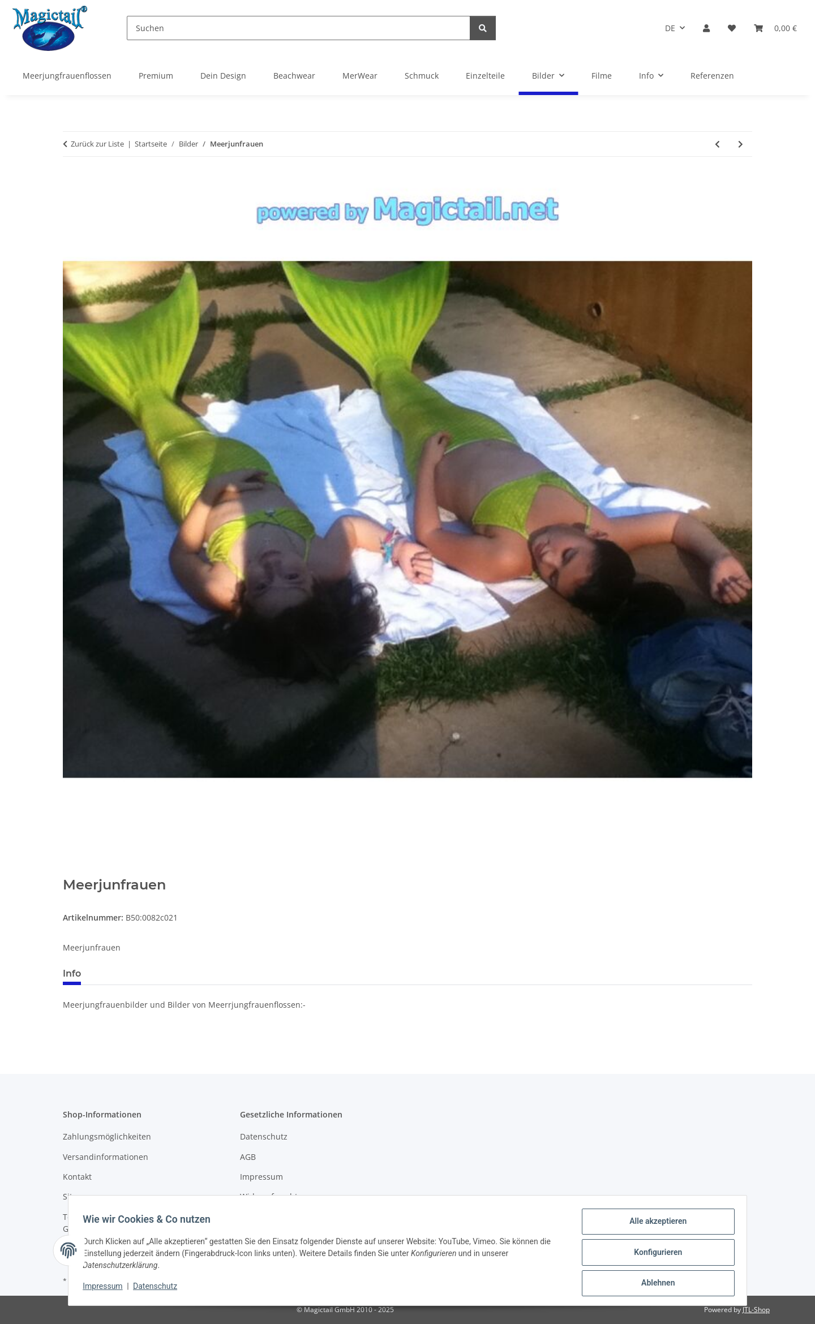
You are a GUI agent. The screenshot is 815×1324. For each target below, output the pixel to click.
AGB (248, 1156)
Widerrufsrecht (269, 1196)
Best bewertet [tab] (132, 973)
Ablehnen (654, 1283)
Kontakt (77, 1176)
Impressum (106, 1288)
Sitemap (78, 1196)
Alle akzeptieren (654, 1225)
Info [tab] (72, 973)
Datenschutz (159, 1288)
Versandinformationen (105, 1156)
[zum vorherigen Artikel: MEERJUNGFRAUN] (717, 144)
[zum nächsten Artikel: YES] (740, 144)
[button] (706, 28)
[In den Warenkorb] (72, 871)
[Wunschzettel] (732, 28)
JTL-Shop (756, 1309)
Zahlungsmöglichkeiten (107, 1136)
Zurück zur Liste (97, 144)
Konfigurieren (654, 1254)
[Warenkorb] (775, 28)
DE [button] (670, 28)
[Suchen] (298, 28)
